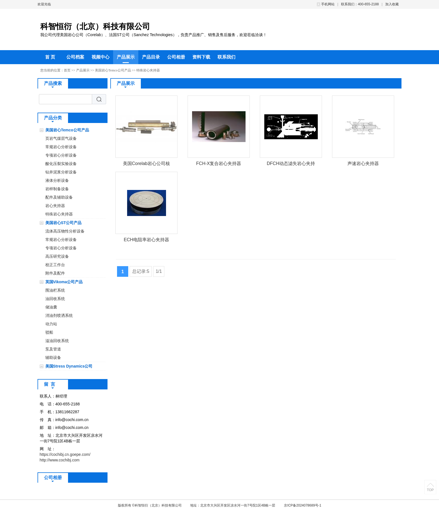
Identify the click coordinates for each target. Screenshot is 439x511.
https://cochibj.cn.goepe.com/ (65, 454)
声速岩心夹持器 (363, 163)
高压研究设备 (57, 256)
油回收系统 (55, 298)
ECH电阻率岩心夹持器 (146, 239)
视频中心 (100, 57)
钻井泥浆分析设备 (61, 172)
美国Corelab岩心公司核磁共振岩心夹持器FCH (146, 164)
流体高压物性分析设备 (65, 231)
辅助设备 (53, 357)
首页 (67, 70)
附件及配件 (55, 273)
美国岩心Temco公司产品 (113, 70)
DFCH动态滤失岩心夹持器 (291, 164)
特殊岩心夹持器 (148, 70)
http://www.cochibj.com (60, 460)
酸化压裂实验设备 (61, 163)
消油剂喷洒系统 (59, 315)
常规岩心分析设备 (61, 147)
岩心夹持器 (55, 205)
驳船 (49, 332)
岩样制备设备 (57, 189)
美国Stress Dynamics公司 (69, 366)
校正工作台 (55, 265)
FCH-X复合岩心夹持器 (218, 163)
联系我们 (226, 57)
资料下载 (201, 57)
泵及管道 (53, 349)
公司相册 (176, 57)
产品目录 (151, 57)
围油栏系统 (55, 290)
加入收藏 (392, 4)
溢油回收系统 (57, 340)
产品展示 (126, 57)
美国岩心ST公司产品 (63, 222)
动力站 (51, 324)
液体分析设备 (57, 180)
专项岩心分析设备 (61, 155)
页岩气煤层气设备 (61, 138)
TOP (430, 490)
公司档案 (75, 57)
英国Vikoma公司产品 (64, 282)
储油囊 (51, 307)
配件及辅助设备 (59, 197)
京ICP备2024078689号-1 (302, 505)
